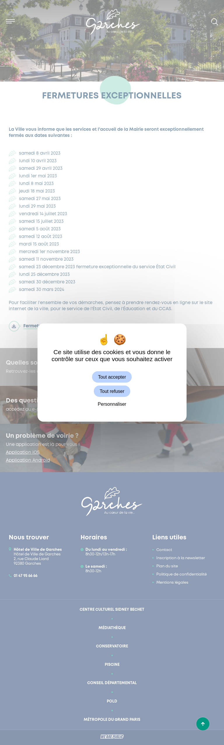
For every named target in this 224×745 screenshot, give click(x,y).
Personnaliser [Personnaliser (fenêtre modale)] (112, 404)
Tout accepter (112, 377)
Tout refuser (112, 391)
